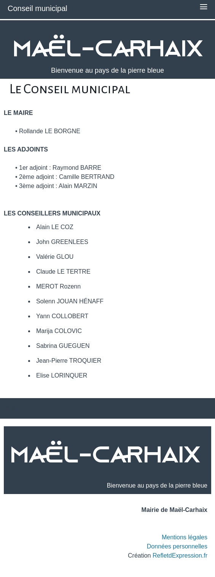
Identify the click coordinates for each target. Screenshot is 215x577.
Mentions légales (184, 537)
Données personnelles (177, 546)
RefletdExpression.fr (180, 555)
